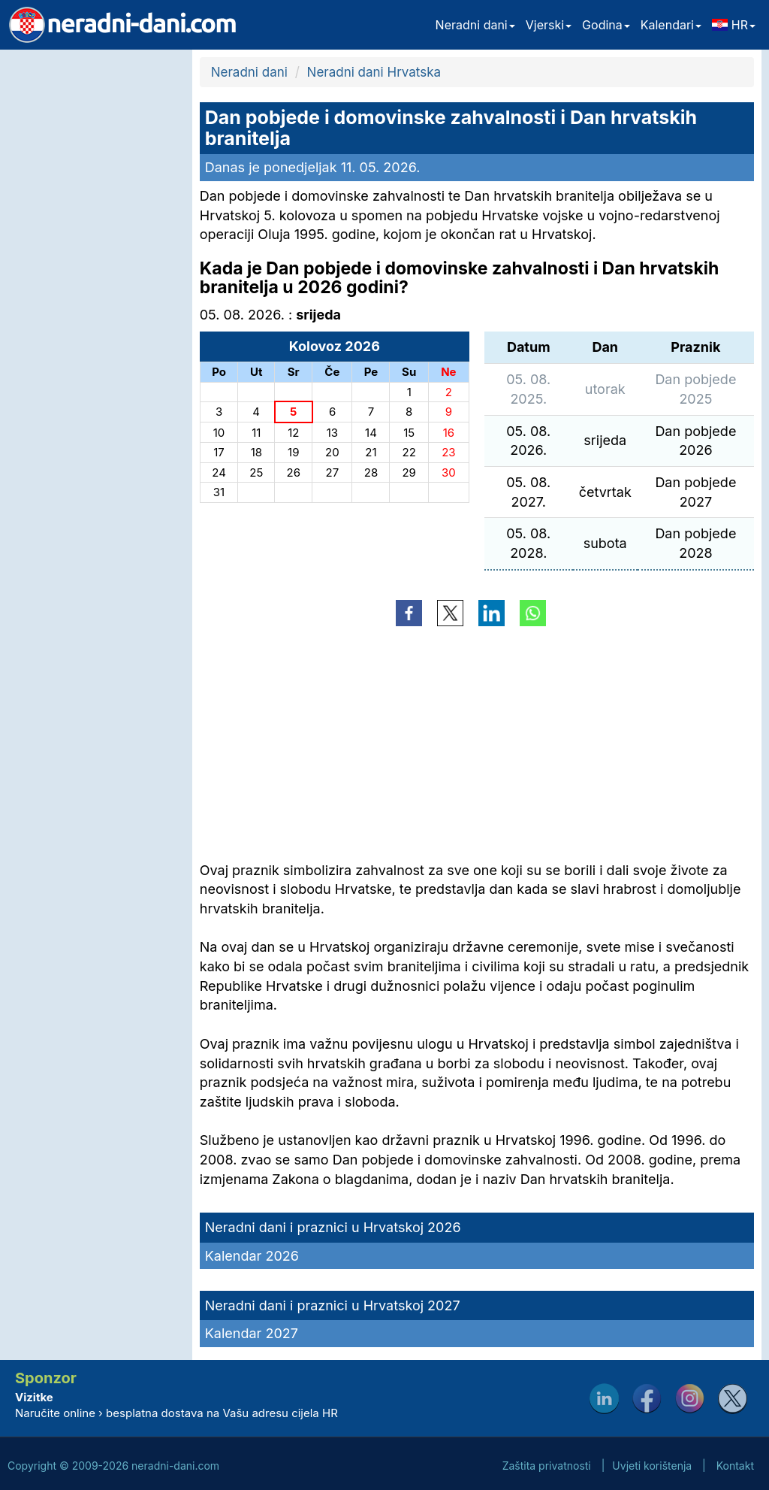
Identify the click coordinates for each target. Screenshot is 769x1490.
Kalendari (671, 24)
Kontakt (735, 1465)
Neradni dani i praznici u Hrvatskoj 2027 (332, 1305)
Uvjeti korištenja (652, 1465)
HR (733, 24)
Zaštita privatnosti (546, 1465)
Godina (606, 24)
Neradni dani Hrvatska (374, 72)
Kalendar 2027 (251, 1333)
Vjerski (548, 24)
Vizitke (34, 1397)
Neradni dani (475, 24)
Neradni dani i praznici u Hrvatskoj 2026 (333, 1227)
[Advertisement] (92, 275)
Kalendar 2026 (252, 1256)
